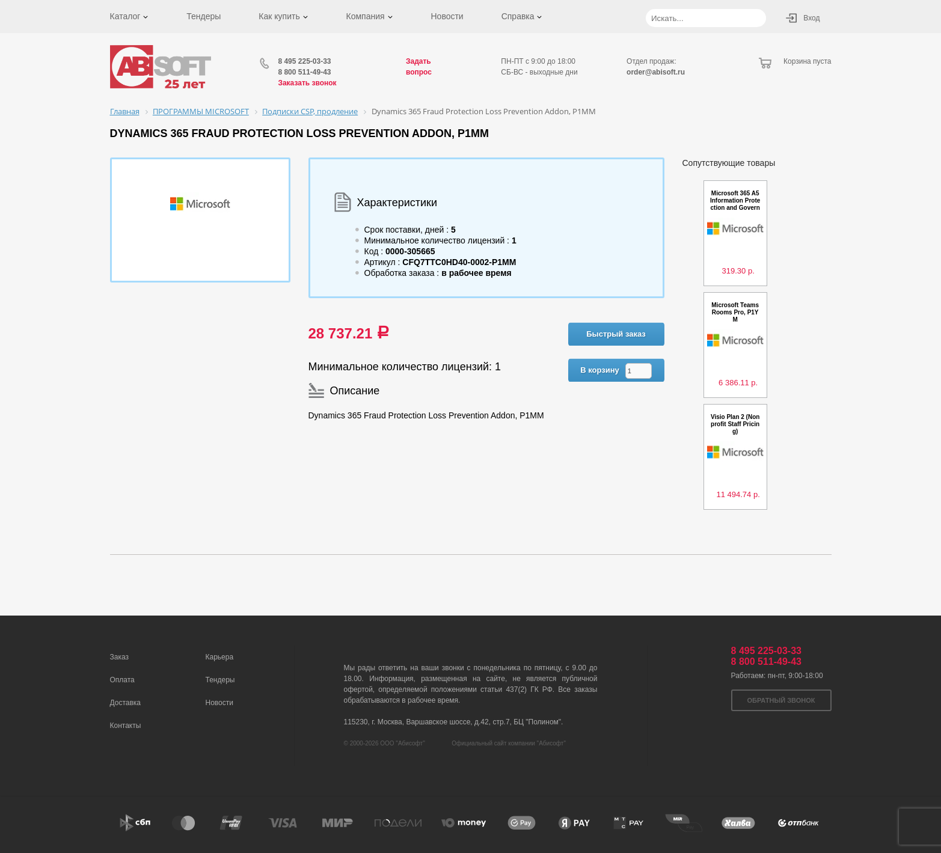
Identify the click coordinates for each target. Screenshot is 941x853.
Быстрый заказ (616, 333)
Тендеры (203, 16)
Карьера (220, 657)
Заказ (119, 657)
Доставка (125, 703)
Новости (447, 16)
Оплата (122, 680)
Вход (811, 18)
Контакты (125, 725)
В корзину (599, 370)
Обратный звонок (781, 700)
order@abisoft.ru (656, 72)
